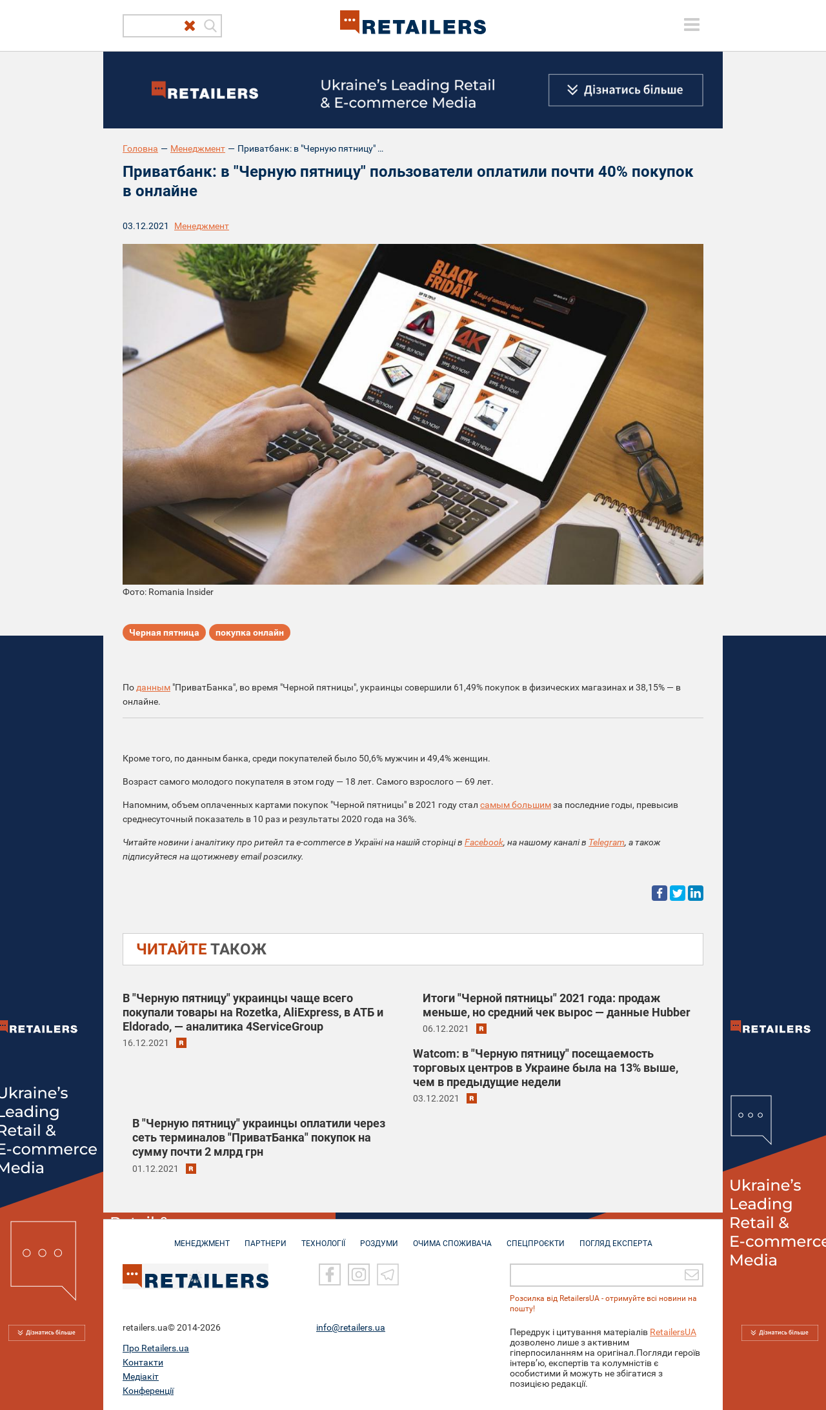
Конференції (148, 1390)
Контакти (143, 1361)
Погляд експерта (615, 1237)
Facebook (484, 842)
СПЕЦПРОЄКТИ (536, 1237)
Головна (140, 148)
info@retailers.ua (350, 1327)
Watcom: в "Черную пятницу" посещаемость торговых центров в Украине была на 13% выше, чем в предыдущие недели (545, 1068)
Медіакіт (141, 1376)
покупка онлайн (250, 632)
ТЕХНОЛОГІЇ (323, 1237)
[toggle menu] (691, 24)
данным (153, 687)
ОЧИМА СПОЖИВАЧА (452, 1237)
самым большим (515, 805)
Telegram (607, 842)
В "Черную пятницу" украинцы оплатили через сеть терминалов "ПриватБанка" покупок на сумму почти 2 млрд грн (258, 1137)
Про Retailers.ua (156, 1347)
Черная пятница (164, 632)
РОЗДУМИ (379, 1237)
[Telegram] (388, 1274)
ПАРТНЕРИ (266, 1237)
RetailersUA (673, 1331)
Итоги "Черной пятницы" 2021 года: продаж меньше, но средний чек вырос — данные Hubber (556, 1005)
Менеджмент (197, 148)
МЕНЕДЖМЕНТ (202, 1237)
